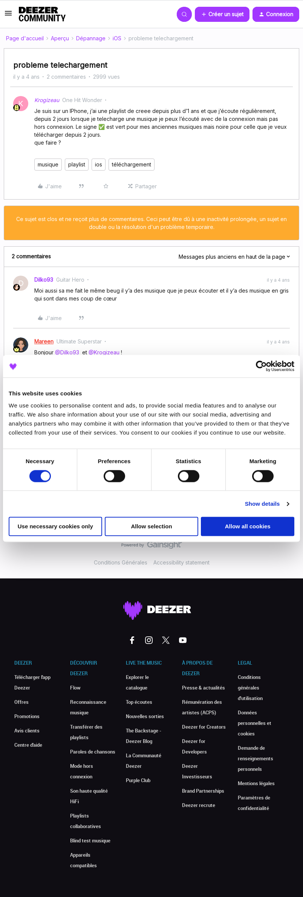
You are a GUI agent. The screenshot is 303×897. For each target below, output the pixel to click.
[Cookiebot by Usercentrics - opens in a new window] (261, 366)
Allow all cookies (248, 526)
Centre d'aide (28, 744)
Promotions (27, 716)
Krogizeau (46, 100)
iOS (117, 38)
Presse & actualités (203, 687)
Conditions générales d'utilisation (250, 688)
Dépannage (91, 38)
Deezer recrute (198, 805)
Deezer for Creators (204, 726)
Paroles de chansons (92, 751)
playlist (76, 164)
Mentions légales (256, 783)
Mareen (44, 341)
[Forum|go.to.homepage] (42, 14)
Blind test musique (90, 840)
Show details (262, 503)
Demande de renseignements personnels (255, 758)
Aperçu (60, 38)
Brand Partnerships (203, 790)
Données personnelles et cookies (254, 723)
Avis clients (27, 730)
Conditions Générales (120, 562)
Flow (75, 687)
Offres (21, 702)
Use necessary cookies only (55, 526)
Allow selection (151, 526)
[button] (8, 15)
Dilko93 (43, 279)
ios (98, 164)
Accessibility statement (181, 562)
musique (48, 164)
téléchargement (131, 164)
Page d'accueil (25, 38)
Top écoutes (139, 702)
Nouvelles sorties (145, 716)
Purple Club (138, 780)
